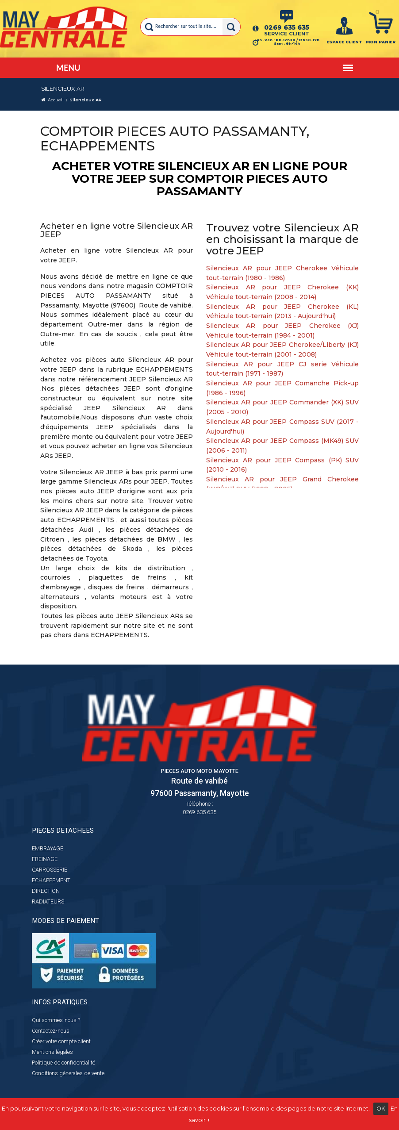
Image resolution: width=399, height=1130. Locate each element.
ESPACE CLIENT (344, 41)
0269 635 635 (286, 27)
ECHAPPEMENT (51, 880)
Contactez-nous (50, 1030)
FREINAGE (45, 859)
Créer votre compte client (61, 1041)
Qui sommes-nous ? (56, 1020)
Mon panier (380, 41)
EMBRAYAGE (47, 848)
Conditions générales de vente (68, 1073)
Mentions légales (52, 1052)
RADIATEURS (48, 901)
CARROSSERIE (49, 869)
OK (380, 1108)
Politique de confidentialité (63, 1062)
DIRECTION (46, 891)
